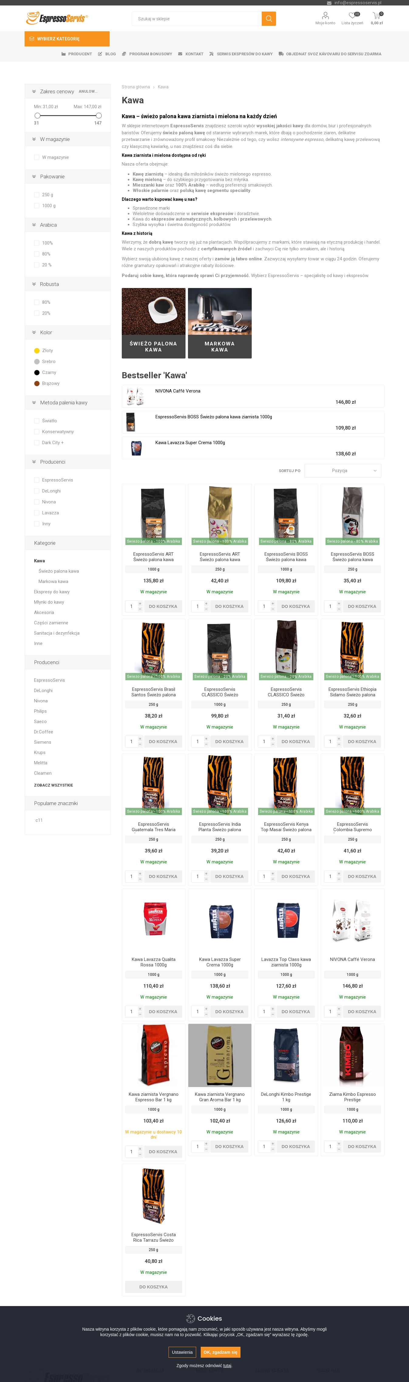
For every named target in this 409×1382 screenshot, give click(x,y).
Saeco (40, 721)
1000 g (49, 205)
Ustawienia (182, 1352)
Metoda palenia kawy (63, 403)
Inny (46, 523)
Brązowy (51, 383)
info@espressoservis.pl (358, 2)
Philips (40, 711)
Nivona (49, 502)
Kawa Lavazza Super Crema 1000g (190, 442)
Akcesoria (44, 612)
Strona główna (136, 86)
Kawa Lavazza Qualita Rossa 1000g (154, 962)
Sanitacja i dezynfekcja (57, 633)
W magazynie (55, 139)
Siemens (42, 742)
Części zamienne (51, 623)
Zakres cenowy (57, 91)
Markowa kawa (220, 347)
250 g (47, 194)
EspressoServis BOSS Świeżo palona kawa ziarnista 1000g (213, 417)
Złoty (47, 350)
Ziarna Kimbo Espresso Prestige (352, 1097)
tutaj (227, 1365)
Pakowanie (52, 176)
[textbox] (196, 19)
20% (46, 313)
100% (47, 243)
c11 (39, 820)
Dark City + (53, 442)
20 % (47, 265)
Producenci (52, 462)
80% (46, 254)
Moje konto (325, 23)
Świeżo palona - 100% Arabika (153, 541)
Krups (40, 752)
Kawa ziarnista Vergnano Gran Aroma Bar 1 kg (220, 1097)
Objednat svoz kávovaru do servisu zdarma (333, 54)
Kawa (39, 561)
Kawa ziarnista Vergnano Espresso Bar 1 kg (154, 1097)
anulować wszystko (88, 91)
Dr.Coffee (43, 732)
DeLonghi (51, 491)
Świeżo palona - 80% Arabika (286, 541)
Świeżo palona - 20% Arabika (220, 676)
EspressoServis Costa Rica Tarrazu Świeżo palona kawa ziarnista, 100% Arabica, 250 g (153, 1243)
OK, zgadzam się (220, 1352)
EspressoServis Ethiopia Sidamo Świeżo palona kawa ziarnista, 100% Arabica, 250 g (353, 697)
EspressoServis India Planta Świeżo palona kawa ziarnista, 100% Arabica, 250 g (220, 832)
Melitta (40, 763)
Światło (49, 421)
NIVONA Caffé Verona (177, 391)
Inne (38, 643)
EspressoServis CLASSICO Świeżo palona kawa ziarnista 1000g (219, 697)
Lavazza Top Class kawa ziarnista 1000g (286, 962)
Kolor (46, 332)
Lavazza (50, 513)
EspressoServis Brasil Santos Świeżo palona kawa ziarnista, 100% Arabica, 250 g (153, 697)
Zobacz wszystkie (53, 785)
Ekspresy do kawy (52, 592)
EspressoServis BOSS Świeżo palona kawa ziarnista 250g (352, 559)
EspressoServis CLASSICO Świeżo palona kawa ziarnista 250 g (286, 697)
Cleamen (43, 773)
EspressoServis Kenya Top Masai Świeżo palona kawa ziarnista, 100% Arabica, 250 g (286, 832)
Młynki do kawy (49, 602)
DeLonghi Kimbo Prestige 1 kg (286, 1097)
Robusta (49, 284)
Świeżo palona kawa (153, 347)
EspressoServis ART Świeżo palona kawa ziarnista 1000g (153, 559)
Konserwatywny (58, 431)
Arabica (48, 225)
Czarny (49, 372)
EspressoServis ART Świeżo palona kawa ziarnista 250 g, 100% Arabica (220, 562)
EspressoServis (57, 480)
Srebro (49, 361)
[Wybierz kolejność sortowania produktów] (342, 471)
